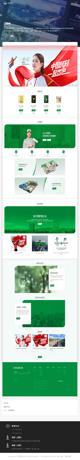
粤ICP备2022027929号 (49, 456)
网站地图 (68, 456)
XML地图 (60, 456)
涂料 (5, 407)
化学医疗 (11, 410)
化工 (8, 407)
